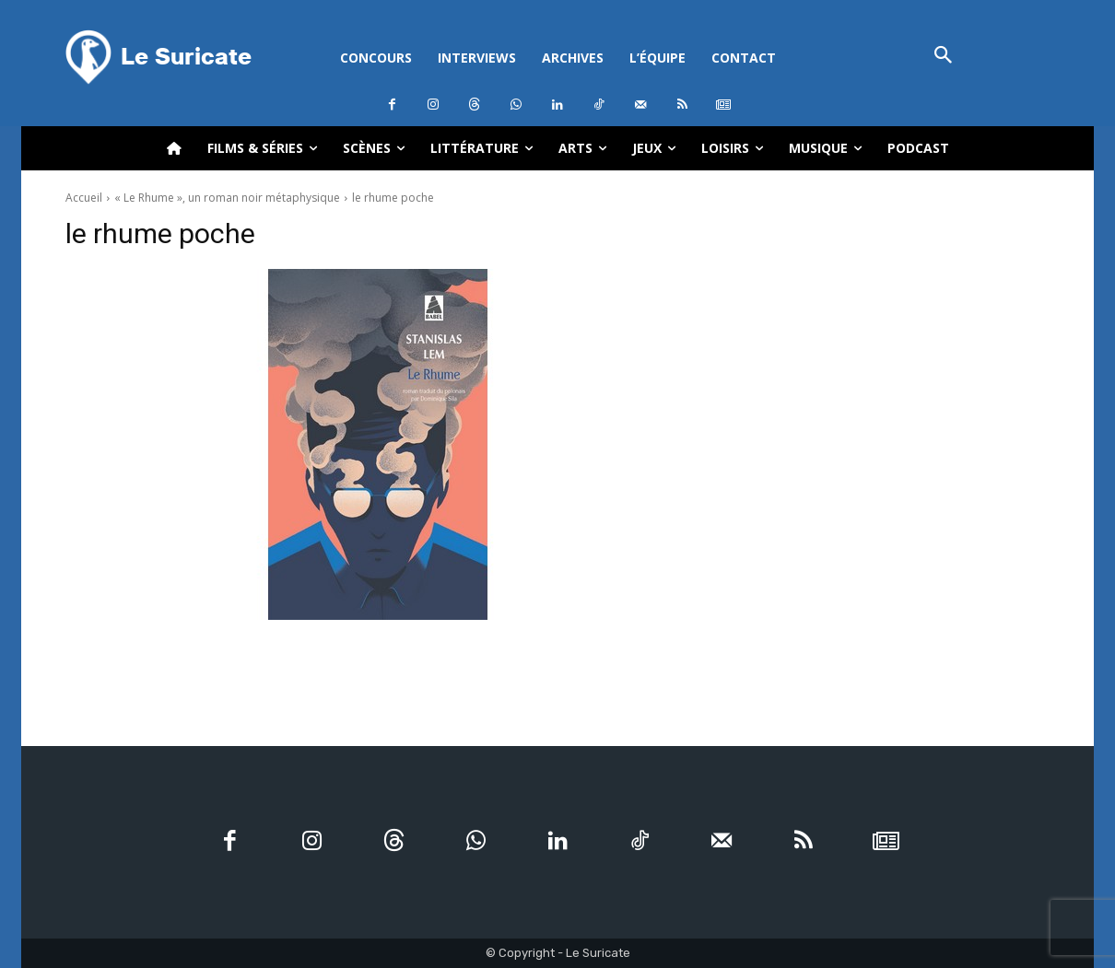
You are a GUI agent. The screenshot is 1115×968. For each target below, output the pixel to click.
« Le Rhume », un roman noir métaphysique (227, 197)
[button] (943, 56)
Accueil (83, 197)
